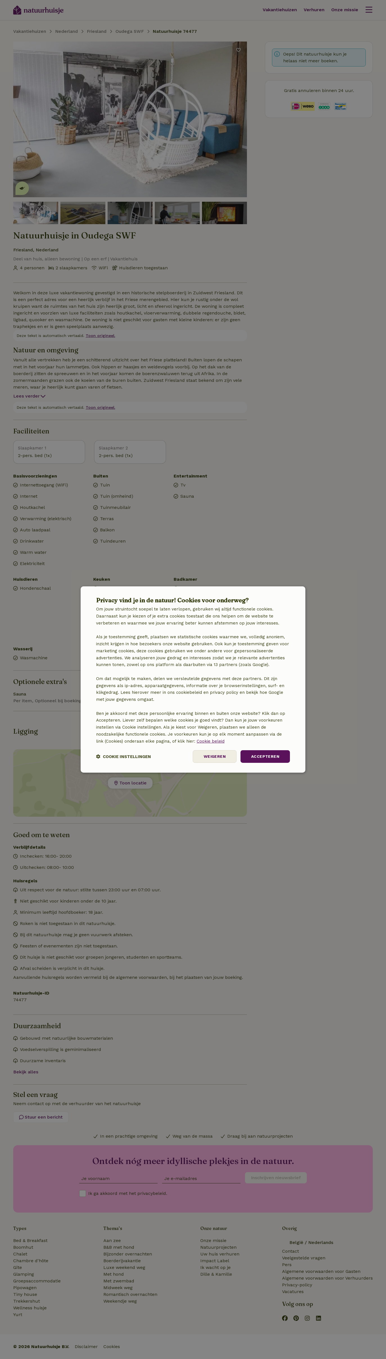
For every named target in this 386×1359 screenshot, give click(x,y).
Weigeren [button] (215, 756)
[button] (123, 756)
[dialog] (193, 679)
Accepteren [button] (265, 756)
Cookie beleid (210, 741)
